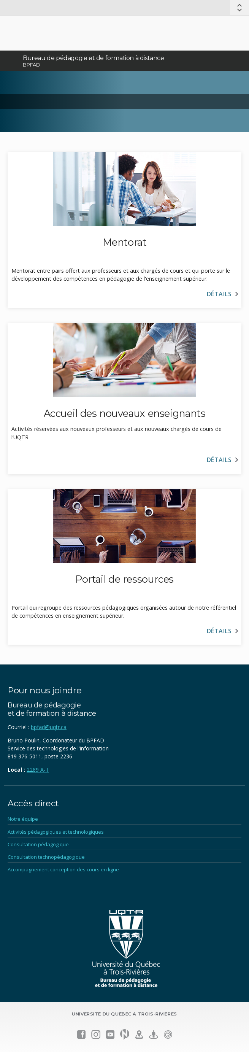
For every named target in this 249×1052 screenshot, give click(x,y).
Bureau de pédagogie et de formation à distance (93, 58)
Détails (219, 294)
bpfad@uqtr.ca (49, 727)
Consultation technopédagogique (46, 856)
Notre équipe (23, 818)
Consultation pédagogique (38, 844)
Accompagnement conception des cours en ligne (63, 869)
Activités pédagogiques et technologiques (56, 831)
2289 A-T (38, 769)
